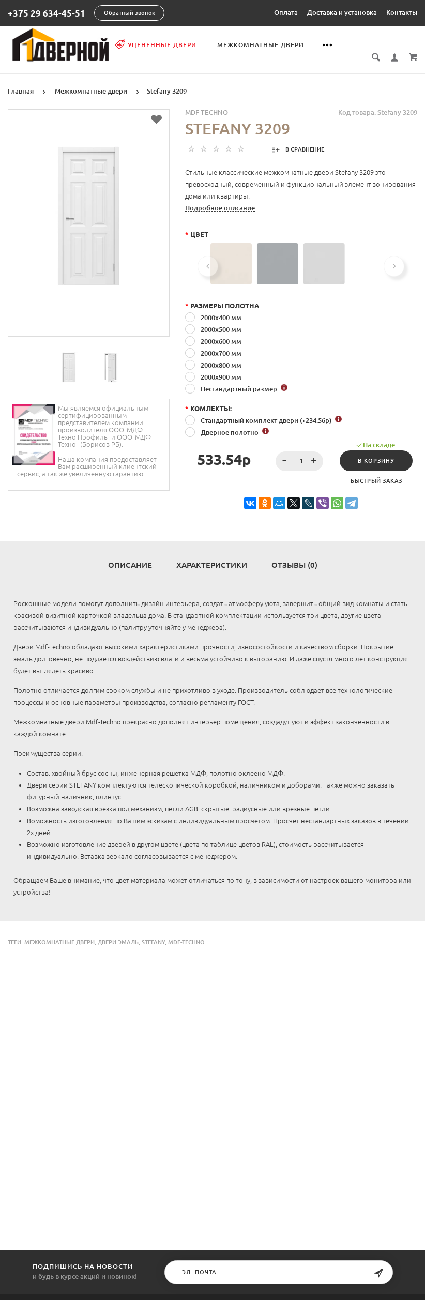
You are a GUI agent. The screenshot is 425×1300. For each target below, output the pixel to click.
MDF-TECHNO (206, 100)
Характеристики (211, 554)
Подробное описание (220, 196)
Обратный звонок (129, 13)
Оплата (286, 12)
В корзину (376, 449)
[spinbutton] (300, 450)
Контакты (401, 12)
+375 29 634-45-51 (46, 13)
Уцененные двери (158, 44)
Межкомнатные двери (263, 44)
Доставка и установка (342, 12)
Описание (130, 554)
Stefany (153, 931)
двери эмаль (118, 931)
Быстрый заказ (376, 469)
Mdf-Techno (186, 931)
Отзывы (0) (294, 554)
